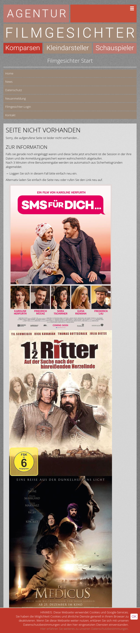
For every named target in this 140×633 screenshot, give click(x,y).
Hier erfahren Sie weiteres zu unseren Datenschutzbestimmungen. (84, 629)
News (9, 82)
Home (9, 73)
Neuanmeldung (15, 98)
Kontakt (10, 115)
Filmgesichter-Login (18, 107)
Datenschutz (13, 90)
